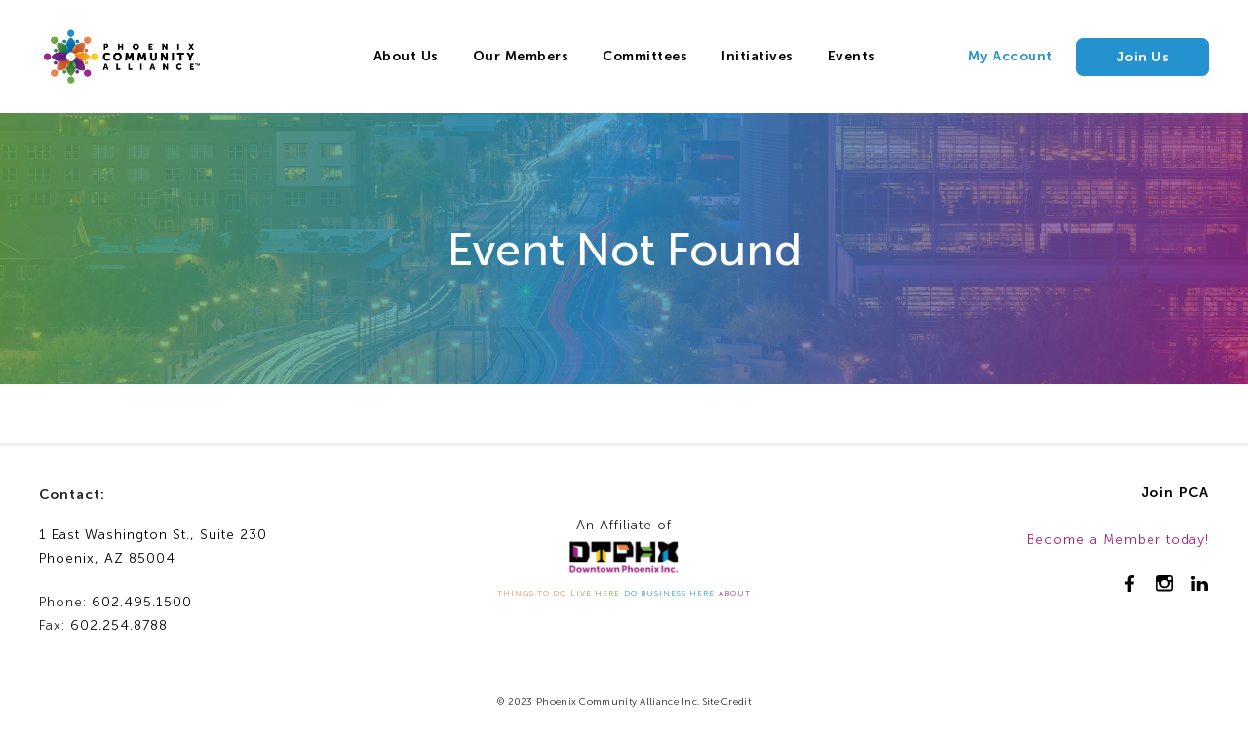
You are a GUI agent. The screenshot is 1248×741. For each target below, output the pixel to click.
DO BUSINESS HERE (669, 593)
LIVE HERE (595, 593)
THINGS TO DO (531, 593)
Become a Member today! (1118, 539)
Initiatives (758, 56)
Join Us (1143, 57)
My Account (1010, 56)
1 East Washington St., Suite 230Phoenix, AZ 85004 (153, 546)
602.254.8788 (119, 625)
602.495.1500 (142, 602)
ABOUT (735, 593)
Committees (645, 56)
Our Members (521, 56)
